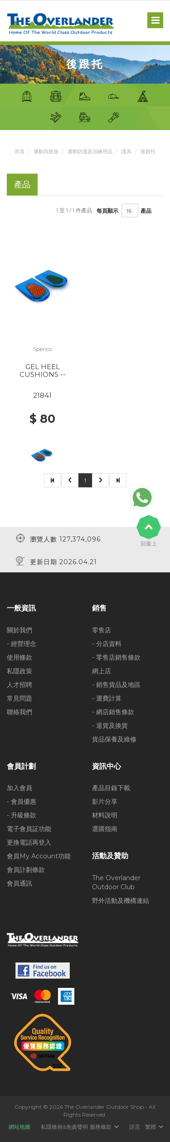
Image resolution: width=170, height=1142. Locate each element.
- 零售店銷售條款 (116, 657)
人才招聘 (19, 685)
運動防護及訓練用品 (90, 151)
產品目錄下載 (111, 788)
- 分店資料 (106, 644)
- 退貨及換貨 (110, 725)
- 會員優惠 (21, 801)
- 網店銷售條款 (113, 712)
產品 (146, 210)
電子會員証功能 (29, 829)
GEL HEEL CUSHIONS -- (42, 370)
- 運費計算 (106, 698)
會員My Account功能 (39, 856)
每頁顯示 (107, 210)
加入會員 (19, 788)
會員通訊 (19, 883)
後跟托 (148, 151)
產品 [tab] (22, 184)
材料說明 (104, 815)
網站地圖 (19, 1126)
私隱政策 (19, 671)
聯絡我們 (19, 712)
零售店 (101, 630)
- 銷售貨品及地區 (116, 685)
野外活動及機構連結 (120, 901)
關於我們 (19, 630)
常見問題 (19, 698)
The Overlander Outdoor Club (116, 882)
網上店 (101, 671)
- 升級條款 (21, 815)
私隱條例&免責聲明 (64, 1126)
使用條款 (19, 657)
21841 (42, 395)
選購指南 (104, 829)
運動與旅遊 (46, 151)
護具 (126, 151)
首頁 (19, 151)
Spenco (42, 349)
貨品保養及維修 (114, 739)
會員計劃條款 (26, 870)
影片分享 (104, 801)
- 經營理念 (21, 644)
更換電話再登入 (29, 842)
